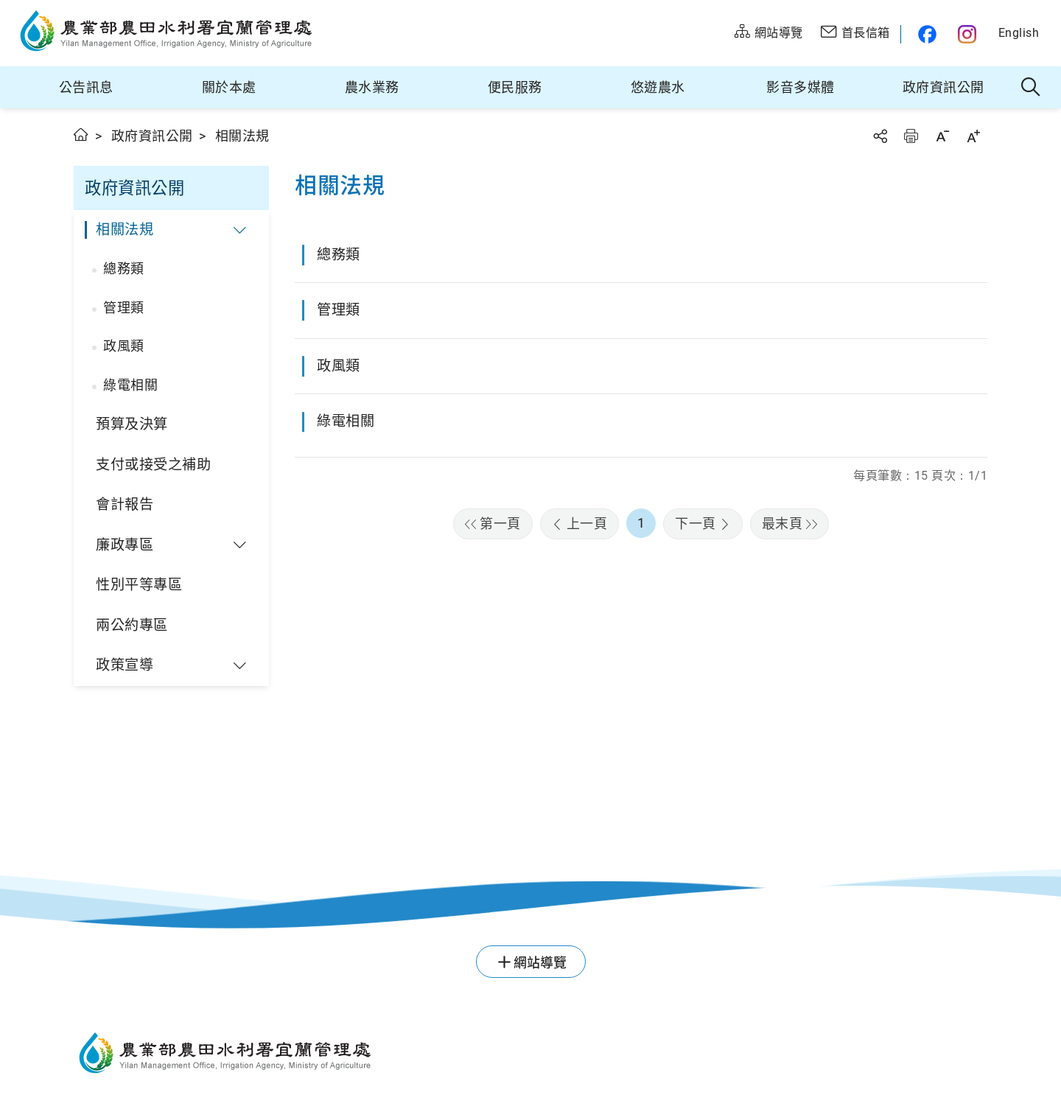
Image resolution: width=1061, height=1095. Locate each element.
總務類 (123, 268)
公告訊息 (86, 87)
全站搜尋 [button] (1031, 87)
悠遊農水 (658, 87)
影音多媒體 (800, 87)
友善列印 (911, 136)
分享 (880, 136)
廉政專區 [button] (124, 544)
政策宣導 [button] (124, 665)
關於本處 (229, 87)
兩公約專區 (132, 625)
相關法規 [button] (124, 229)
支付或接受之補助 (153, 464)
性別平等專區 (139, 584)
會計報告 (124, 504)
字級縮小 (942, 136)
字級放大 (973, 136)
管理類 (123, 307)
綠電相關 (130, 385)
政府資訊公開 (943, 87)
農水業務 (372, 87)
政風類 (123, 346)
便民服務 (515, 87)
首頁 (81, 134)
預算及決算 (132, 424)
